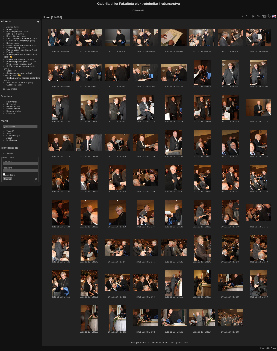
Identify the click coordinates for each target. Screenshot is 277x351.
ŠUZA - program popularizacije (21, 66)
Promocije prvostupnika (17, 61)
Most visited (12, 102)
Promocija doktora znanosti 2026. (22, 54)
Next (180, 342)
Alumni (10, 27)
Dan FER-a (12, 34)
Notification (12, 140)
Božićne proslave (14, 31)
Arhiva (9, 29)
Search (10, 133)
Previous (141, 342)
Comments (12, 135)
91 (153, 342)
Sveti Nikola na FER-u (17, 82)
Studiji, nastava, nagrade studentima (23, 78)
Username (7, 161)
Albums (6, 21)
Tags (9, 131)
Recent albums (13, 108)
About (9, 138)
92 (157, 342)
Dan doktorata (13, 36)
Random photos (14, 111)
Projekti (10, 52)
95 (166, 342)
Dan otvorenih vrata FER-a (19, 38)
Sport (9, 71)
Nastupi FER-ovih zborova (19, 45)
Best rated (11, 104)
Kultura (10, 43)
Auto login (9, 175)
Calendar (11, 113)
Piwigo (273, 348)
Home (46, 17)
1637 (173, 342)
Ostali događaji (13, 47)
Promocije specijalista (16, 64)
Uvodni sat (11, 85)
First (133, 342)
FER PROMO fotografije (18, 40)
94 (163, 342)
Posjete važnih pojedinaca (19, 50)
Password (7, 168)
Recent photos (13, 106)
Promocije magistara (16, 59)
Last (186, 342)
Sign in (10, 153)
